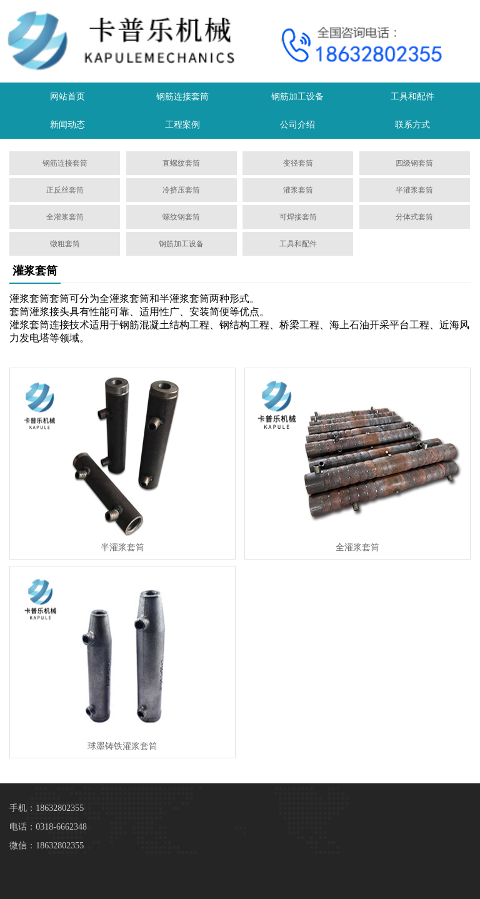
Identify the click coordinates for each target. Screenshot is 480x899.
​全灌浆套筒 (357, 547)
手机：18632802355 (46, 808)
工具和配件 (412, 96)
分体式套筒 (414, 217)
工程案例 (182, 124)
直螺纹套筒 (181, 163)
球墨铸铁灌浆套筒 (123, 746)
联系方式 (412, 124)
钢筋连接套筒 (182, 96)
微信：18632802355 (46, 845)
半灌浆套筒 (414, 190)
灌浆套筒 (298, 190)
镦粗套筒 (65, 243)
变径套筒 (298, 163)
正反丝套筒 (65, 190)
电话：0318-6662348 (48, 826)
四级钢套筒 (414, 163)
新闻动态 (67, 124)
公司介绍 (297, 124)
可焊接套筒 (298, 217)
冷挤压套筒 (181, 190)
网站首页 (67, 96)
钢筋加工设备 (297, 96)
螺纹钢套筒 (181, 217)
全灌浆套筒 (65, 217)
